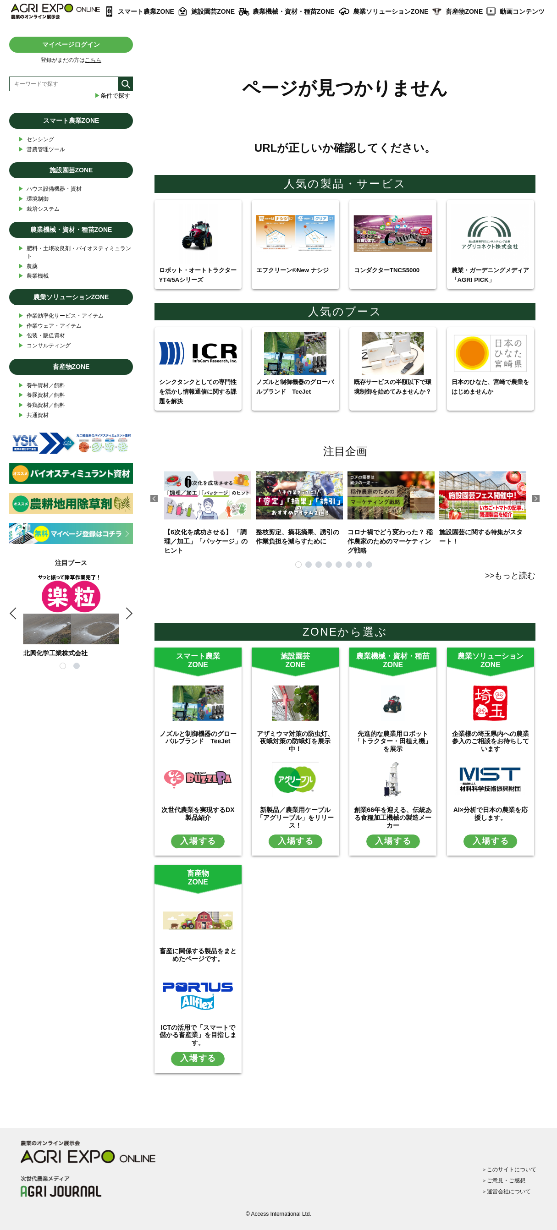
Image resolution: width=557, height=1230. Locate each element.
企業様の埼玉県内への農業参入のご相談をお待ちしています (490, 741)
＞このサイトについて (508, 1169)
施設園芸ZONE (213, 11)
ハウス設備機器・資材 (50, 189)
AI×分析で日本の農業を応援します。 (490, 813)
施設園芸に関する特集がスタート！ (482, 504)
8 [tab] (369, 564)
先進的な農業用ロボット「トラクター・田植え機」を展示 (392, 741)
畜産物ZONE (464, 11)
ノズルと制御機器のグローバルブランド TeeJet (198, 737)
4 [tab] (328, 564)
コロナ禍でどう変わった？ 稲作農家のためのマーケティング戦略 (391, 508)
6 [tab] (349, 564)
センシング (36, 139)
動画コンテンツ (522, 11)
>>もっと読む (510, 575)
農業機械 (33, 276)
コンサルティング (44, 346)
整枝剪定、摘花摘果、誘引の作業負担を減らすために (299, 504)
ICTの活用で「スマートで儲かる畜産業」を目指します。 (198, 1035)
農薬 (28, 266)
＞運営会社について (506, 1191)
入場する (198, 841)
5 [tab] (339, 564)
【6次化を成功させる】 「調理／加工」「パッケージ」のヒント (207, 508)
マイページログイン (71, 44)
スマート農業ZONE (146, 11)
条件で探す (112, 95)
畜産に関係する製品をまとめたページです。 (198, 954)
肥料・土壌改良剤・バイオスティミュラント (74, 252)
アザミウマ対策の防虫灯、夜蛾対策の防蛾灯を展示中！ (295, 741)
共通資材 (33, 415)
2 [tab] (308, 564)
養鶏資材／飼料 (41, 405)
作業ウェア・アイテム (50, 326)
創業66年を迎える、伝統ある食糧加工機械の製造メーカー (393, 817)
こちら (93, 60)
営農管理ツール (41, 150)
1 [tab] (298, 564)
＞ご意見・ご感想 (503, 1180)
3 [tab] (318, 564)
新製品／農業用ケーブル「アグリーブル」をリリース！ (295, 817)
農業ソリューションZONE (391, 11)
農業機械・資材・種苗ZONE (294, 11)
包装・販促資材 (41, 336)
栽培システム (39, 209)
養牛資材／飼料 (41, 386)
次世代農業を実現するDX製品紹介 (197, 813)
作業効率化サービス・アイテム (61, 316)
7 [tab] (359, 564)
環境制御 (33, 199)
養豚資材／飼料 (41, 395)
